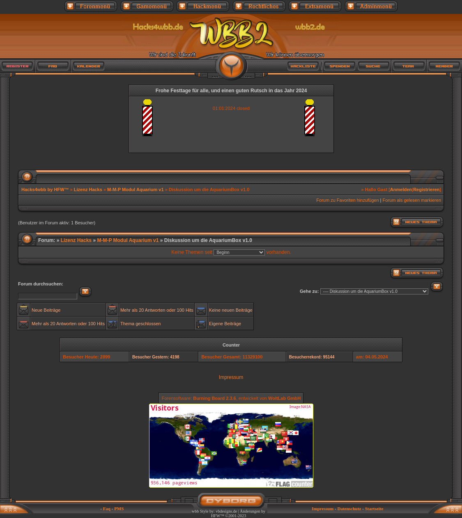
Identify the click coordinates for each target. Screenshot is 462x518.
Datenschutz (349, 508)
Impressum (231, 377)
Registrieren (426, 189)
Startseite (374, 508)
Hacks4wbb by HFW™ (45, 189)
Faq (106, 508)
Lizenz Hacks (88, 189)
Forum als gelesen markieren (412, 200)
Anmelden (401, 189)
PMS (119, 508)
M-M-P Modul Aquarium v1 (135, 189)
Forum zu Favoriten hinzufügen (347, 200)
